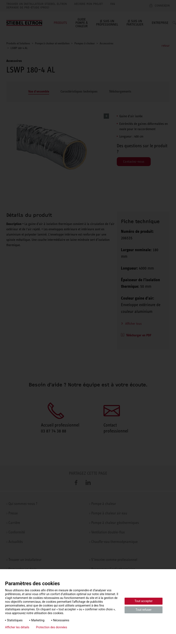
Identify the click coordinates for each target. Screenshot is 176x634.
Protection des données (51, 627)
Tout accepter (143, 601)
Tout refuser (143, 609)
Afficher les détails (17, 627)
